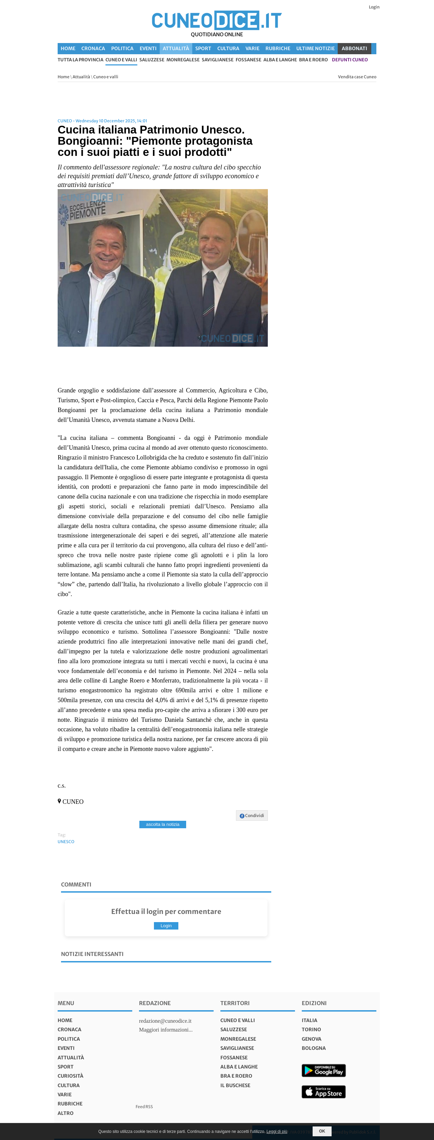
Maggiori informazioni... (166, 1030)
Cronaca (93, 48)
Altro (66, 1113)
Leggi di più (277, 1131)
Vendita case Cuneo (357, 76)
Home (68, 48)
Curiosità (70, 1076)
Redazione (155, 1003)
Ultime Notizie (315, 48)
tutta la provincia (80, 60)
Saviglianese (218, 60)
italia (309, 1020)
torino (311, 1029)
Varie (252, 48)
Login (374, 6)
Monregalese (183, 60)
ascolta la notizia (163, 824)
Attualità (176, 48)
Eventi (148, 48)
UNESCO (66, 841)
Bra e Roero (313, 60)
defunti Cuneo (350, 60)
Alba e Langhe (280, 60)
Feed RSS (144, 1106)
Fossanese (248, 60)
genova (311, 1039)
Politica (122, 48)
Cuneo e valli (121, 60)
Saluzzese (151, 60)
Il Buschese (235, 1085)
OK (322, 1131)
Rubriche (277, 48)
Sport (203, 48)
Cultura (228, 48)
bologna (314, 1048)
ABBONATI (354, 48)
